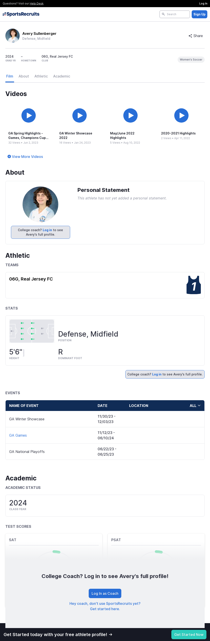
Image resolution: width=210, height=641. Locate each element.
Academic (61, 76)
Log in (47, 230)
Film (9, 76)
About (24, 76)
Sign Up (199, 14)
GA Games (18, 435)
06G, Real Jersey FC (31, 279)
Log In (203, 3)
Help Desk (37, 3)
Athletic (41, 76)
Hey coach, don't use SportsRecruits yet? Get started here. (105, 606)
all (195, 405)
